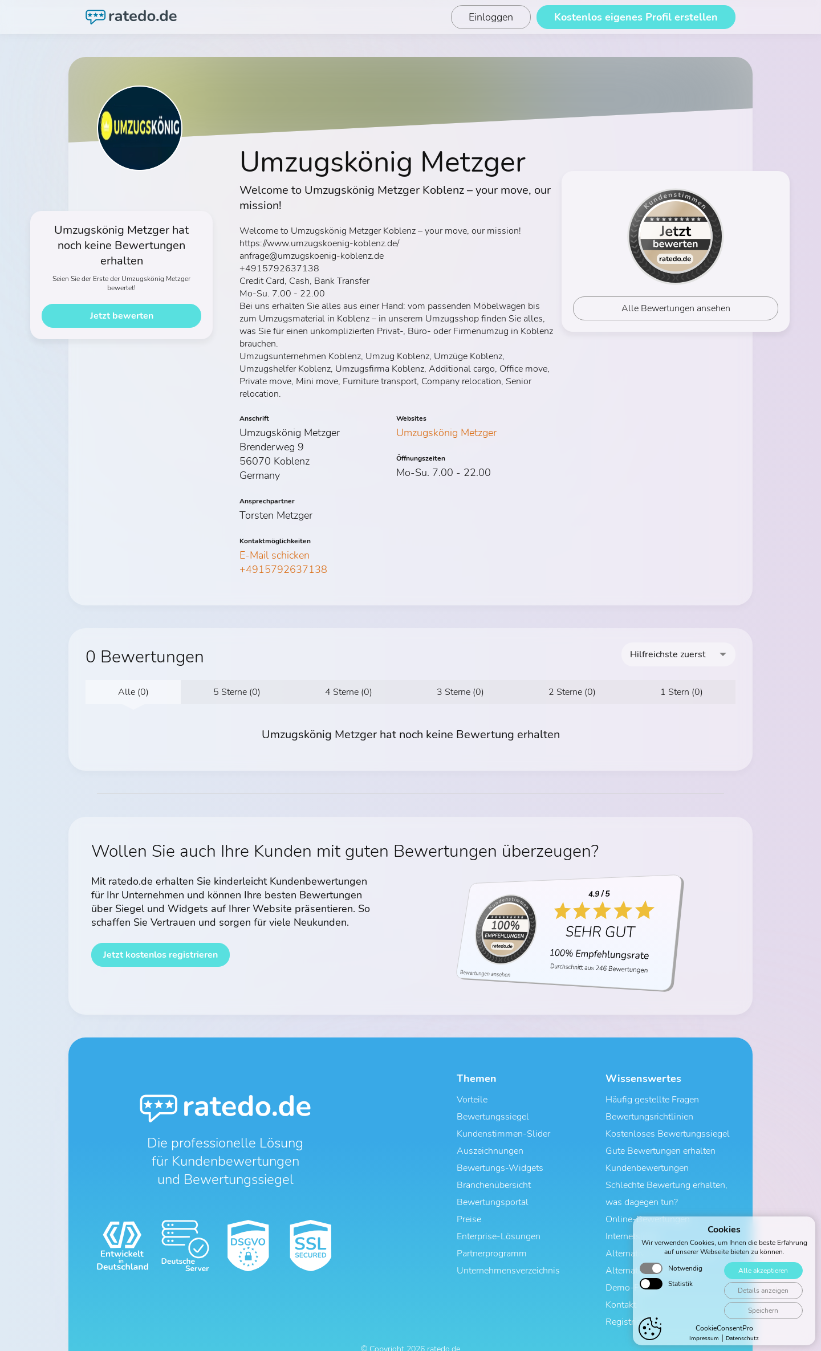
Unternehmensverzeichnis (508, 1246)
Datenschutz (399, 1332)
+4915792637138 (283, 569)
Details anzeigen (761, 1312)
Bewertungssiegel (493, 1113)
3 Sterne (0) (460, 692)
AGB (362, 1332)
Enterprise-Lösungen (498, 1217)
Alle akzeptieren (761, 1292)
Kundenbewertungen (647, 1157)
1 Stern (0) (681, 692)
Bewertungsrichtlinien (649, 1113)
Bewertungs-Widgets (500, 1157)
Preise (469, 1202)
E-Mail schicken (274, 555)
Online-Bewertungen (647, 1202)
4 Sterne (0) (348, 692)
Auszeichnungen (490, 1143)
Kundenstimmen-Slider (503, 1128)
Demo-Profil (630, 1261)
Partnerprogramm (492, 1232)
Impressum (448, 1332)
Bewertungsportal (493, 1187)
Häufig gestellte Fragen (652, 1098)
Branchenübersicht (494, 1172)
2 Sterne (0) (572, 692)
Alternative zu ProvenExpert (660, 1232)
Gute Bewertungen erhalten (660, 1143)
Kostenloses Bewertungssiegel (667, 1128)
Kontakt (620, 1276)
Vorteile (472, 1098)
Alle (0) (133, 692)
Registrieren (629, 1291)
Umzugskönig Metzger (446, 433)
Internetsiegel (632, 1217)
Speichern (761, 1331)
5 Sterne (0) (237, 692)
